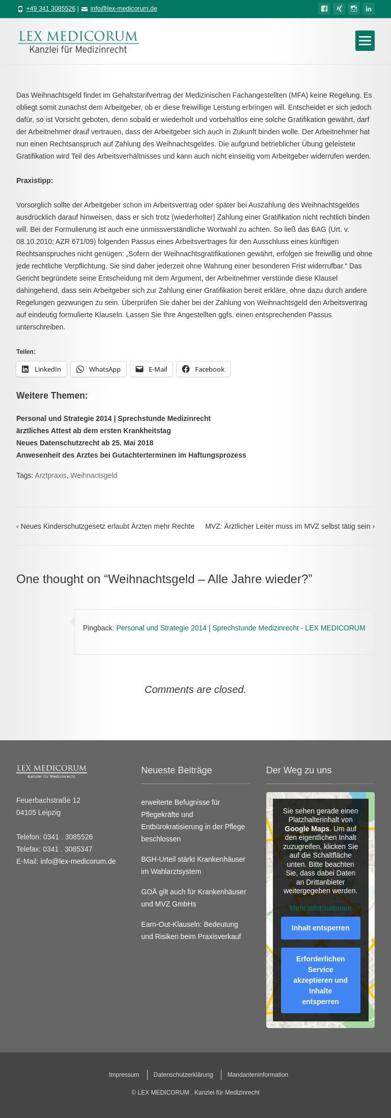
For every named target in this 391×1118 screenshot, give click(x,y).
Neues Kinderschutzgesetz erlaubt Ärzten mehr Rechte (105, 526)
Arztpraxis (51, 475)
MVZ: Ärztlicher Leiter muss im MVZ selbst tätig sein (290, 526)
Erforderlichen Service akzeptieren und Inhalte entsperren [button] (320, 980)
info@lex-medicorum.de (124, 8)
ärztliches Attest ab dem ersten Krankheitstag (93, 431)
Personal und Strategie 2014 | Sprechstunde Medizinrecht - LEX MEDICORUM (240, 628)
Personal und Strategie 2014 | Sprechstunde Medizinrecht (113, 418)
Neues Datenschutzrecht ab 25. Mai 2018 (84, 443)
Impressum (124, 1074)
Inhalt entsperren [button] (321, 928)
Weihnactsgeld (94, 475)
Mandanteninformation (258, 1074)
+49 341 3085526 (50, 8)
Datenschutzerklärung (183, 1074)
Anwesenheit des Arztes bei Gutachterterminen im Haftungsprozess (131, 455)
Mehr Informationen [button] (320, 908)
